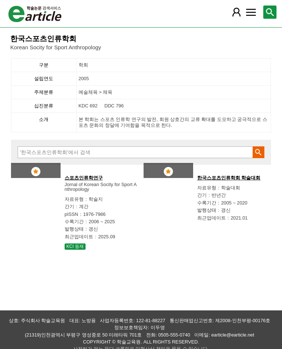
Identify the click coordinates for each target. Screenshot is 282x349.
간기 (69, 206)
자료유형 (74, 199)
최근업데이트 (79, 236)
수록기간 (74, 221)
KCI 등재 (75, 246)
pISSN (71, 214)
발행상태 (74, 229)
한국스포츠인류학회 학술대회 (229, 178)
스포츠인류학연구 (84, 178)
